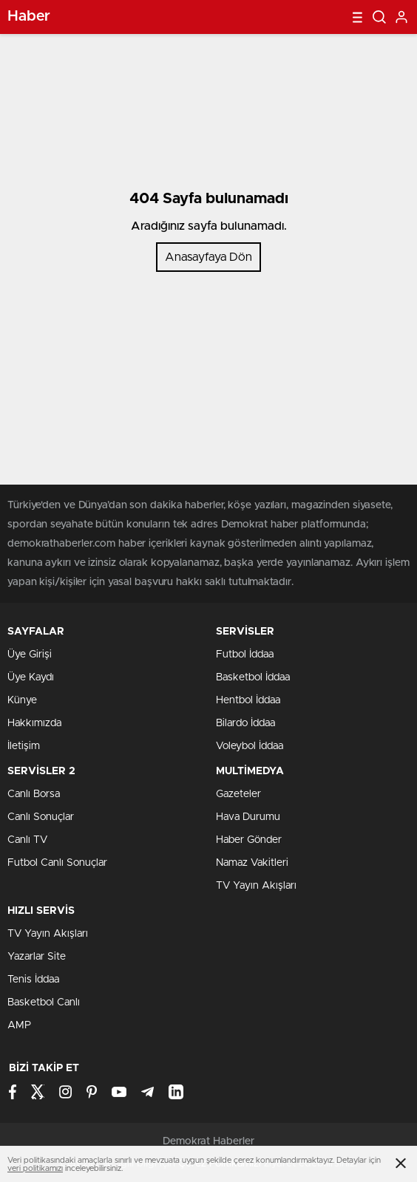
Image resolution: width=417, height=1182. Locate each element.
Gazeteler (238, 794)
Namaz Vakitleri (252, 863)
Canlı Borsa (33, 794)
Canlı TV (27, 840)
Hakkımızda (34, 723)
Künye (22, 700)
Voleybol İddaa (249, 746)
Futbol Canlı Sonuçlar (57, 863)
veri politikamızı (35, 1168)
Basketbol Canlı (43, 1002)
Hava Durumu (248, 817)
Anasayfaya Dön (208, 257)
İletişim (23, 746)
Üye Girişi (29, 654)
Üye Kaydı (30, 677)
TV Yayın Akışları (256, 886)
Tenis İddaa (33, 979)
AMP (19, 1025)
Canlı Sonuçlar (40, 817)
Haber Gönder (249, 840)
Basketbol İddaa (253, 677)
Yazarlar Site (36, 957)
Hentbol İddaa (248, 700)
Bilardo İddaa (245, 723)
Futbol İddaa (245, 654)
